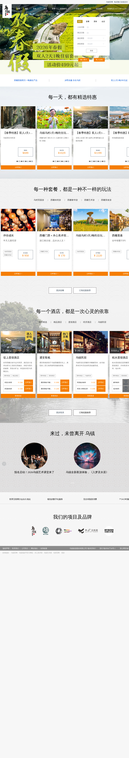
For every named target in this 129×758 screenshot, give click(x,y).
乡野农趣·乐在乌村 (72, 80)
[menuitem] (36, 8)
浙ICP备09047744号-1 (107, 548)
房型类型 (80, 44)
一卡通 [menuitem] (76, 9)
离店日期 (80, 33)
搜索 (91, 51)
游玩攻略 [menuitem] (99, 9)
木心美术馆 (38, 553)
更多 (63, 553)
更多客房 (60, 412)
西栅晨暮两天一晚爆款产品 (25, 80)
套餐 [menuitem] (18, 9)
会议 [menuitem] (45, 9)
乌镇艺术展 (48, 553)
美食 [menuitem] (53, 9)
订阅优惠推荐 (85, 290)
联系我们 (15, 548)
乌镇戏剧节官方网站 (26, 553)
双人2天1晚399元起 (119, 80)
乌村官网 (56, 553)
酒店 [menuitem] (26, 9)
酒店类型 (80, 38)
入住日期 (80, 27)
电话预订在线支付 (121, 2)
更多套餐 (60, 290)
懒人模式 (83, 60)
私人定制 (99, 60)
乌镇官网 (109, 2)
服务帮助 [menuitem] (87, 9)
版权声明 (6, 548)
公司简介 (25, 548)
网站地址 (34, 548)
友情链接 (43, 548)
